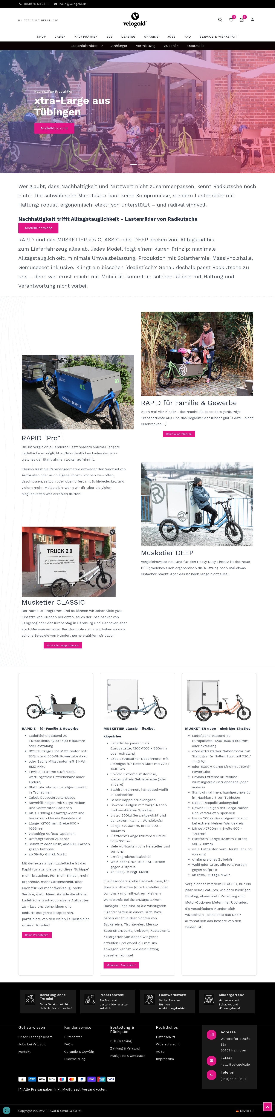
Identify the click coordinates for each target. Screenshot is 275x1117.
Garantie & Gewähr (79, 1052)
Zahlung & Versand (125, 1048)
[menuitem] (41, 36)
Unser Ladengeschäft (35, 1037)
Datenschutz (166, 1037)
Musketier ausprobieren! (63, 645)
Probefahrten (111, 995)
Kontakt (24, 1052)
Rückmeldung (74, 1059)
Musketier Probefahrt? (121, 965)
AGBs (160, 1052)
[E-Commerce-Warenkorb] (241, 20)
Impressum (165, 1059)
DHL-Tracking (121, 1041)
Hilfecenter (73, 1037)
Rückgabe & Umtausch (127, 1056)
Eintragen (252, 20)
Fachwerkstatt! (172, 995)
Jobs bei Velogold (32, 1044)
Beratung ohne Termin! (53, 997)
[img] (14, 111)
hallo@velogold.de (235, 1064)
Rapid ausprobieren (179, 433)
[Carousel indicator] (133, 164)
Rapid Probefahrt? (36, 934)
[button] (220, 20)
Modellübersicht (54, 128)
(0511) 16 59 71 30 (234, 1079)
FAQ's (68, 1044)
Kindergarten (230, 995)
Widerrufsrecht (168, 1044)
